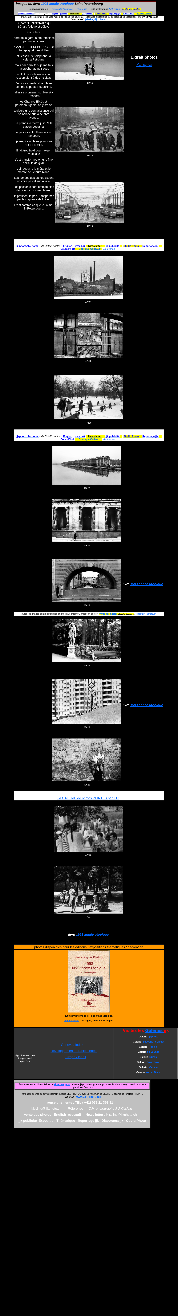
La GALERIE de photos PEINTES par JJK (88, 798)
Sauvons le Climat (153, 1041)
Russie (153, 1057)
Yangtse (144, 64)
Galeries (154, 1030)
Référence (82, 9)
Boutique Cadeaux (144, 14)
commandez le (71, 1020)
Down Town (153, 1062)
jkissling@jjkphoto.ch (62, 9)
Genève (153, 1067)
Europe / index (75, 1057)
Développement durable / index (74, 1051)
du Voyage (153, 1052)
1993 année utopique (57, 4)
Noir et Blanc (153, 1072)
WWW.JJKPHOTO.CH (88, 1097)
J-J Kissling (114, 9)
